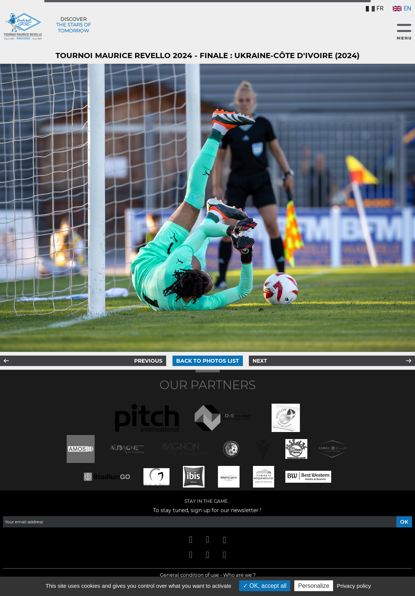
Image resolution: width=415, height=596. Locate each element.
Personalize (313, 586)
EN (402, 8)
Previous (148, 360)
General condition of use (189, 575)
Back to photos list (207, 360)
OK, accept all (264, 586)
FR (375, 8)
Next (260, 360)
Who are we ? (239, 575)
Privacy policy (354, 586)
